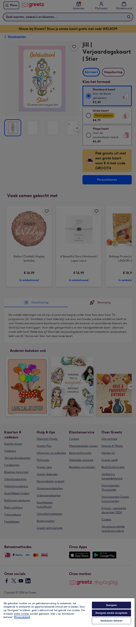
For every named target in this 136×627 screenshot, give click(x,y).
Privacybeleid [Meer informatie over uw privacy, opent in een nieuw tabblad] (22, 617)
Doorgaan (111, 605)
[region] (67, 612)
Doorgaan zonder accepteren (111, 613)
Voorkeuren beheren (111, 620)
